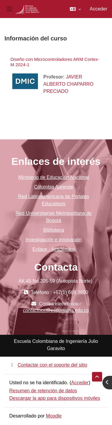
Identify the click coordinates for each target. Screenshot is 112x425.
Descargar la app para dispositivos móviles (54, 398)
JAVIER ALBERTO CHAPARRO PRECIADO (68, 84)
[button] (75, 9)
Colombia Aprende (53, 186)
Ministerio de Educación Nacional (53, 177)
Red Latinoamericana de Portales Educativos (53, 200)
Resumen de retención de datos (43, 390)
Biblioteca (53, 230)
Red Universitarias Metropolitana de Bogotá (53, 217)
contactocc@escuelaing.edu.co (56, 310)
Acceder (98, 8)
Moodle (54, 415)
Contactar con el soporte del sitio (48, 364)
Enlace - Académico (54, 249)
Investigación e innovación (54, 239)
